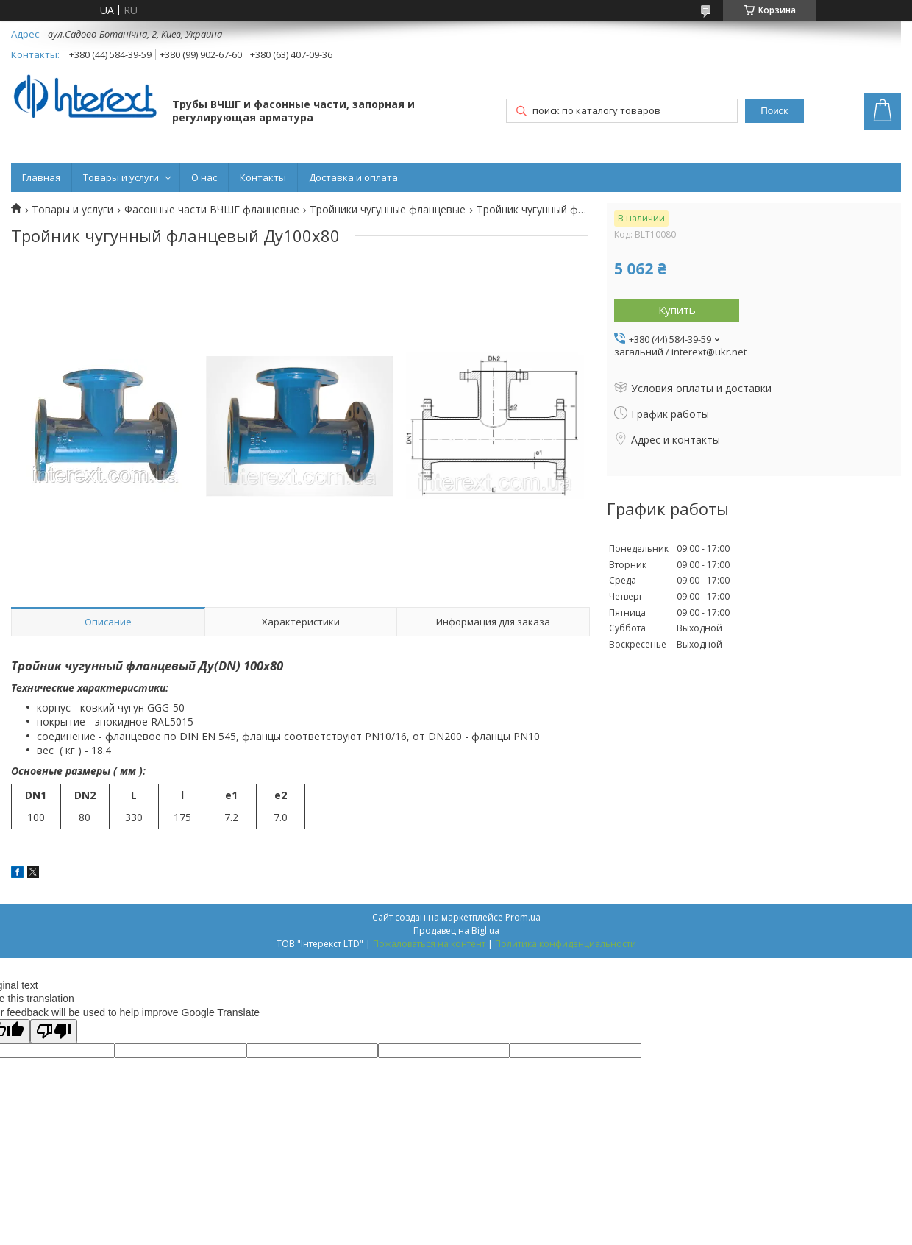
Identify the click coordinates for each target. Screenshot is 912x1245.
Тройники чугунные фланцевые (388, 209)
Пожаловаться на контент (429, 943)
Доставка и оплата (353, 177)
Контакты (263, 177)
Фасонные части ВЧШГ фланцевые (211, 209)
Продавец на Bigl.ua (456, 930)
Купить (677, 309)
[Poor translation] (53, 1031)
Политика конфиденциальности (565, 943)
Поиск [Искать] (774, 110)
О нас (204, 177)
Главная (41, 177)
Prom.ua (523, 917)
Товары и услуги (121, 177)
